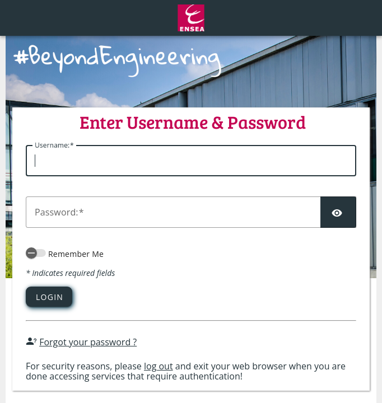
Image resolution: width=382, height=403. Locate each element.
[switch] (36, 253)
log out (158, 366)
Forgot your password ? (88, 342)
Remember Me (76, 254)
